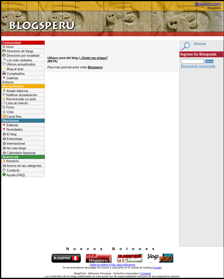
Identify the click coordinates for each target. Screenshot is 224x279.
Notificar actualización (19, 95)
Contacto (11, 170)
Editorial (10, 125)
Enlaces (8, 82)
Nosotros (10, 161)
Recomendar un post (19, 99)
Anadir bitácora (15, 91)
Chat (7, 112)
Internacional (13, 143)
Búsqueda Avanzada (198, 66)
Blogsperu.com (208, 3)
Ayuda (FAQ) (13, 175)
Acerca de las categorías (22, 165)
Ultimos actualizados (18, 64)
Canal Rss (11, 116)
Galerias (10, 78)
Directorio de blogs (17, 51)
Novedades (12, 129)
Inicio (7, 46)
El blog (9, 134)
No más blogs (14, 148)
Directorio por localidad (20, 55)
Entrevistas (12, 138)
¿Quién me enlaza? (94, 58)
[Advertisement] (201, 158)
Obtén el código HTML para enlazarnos (112, 264)
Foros (8, 107)
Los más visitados (17, 60)
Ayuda (156, 267)
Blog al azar (12, 69)
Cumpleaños (13, 73)
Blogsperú (95, 67)
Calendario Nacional (18, 152)
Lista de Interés (15, 103)
